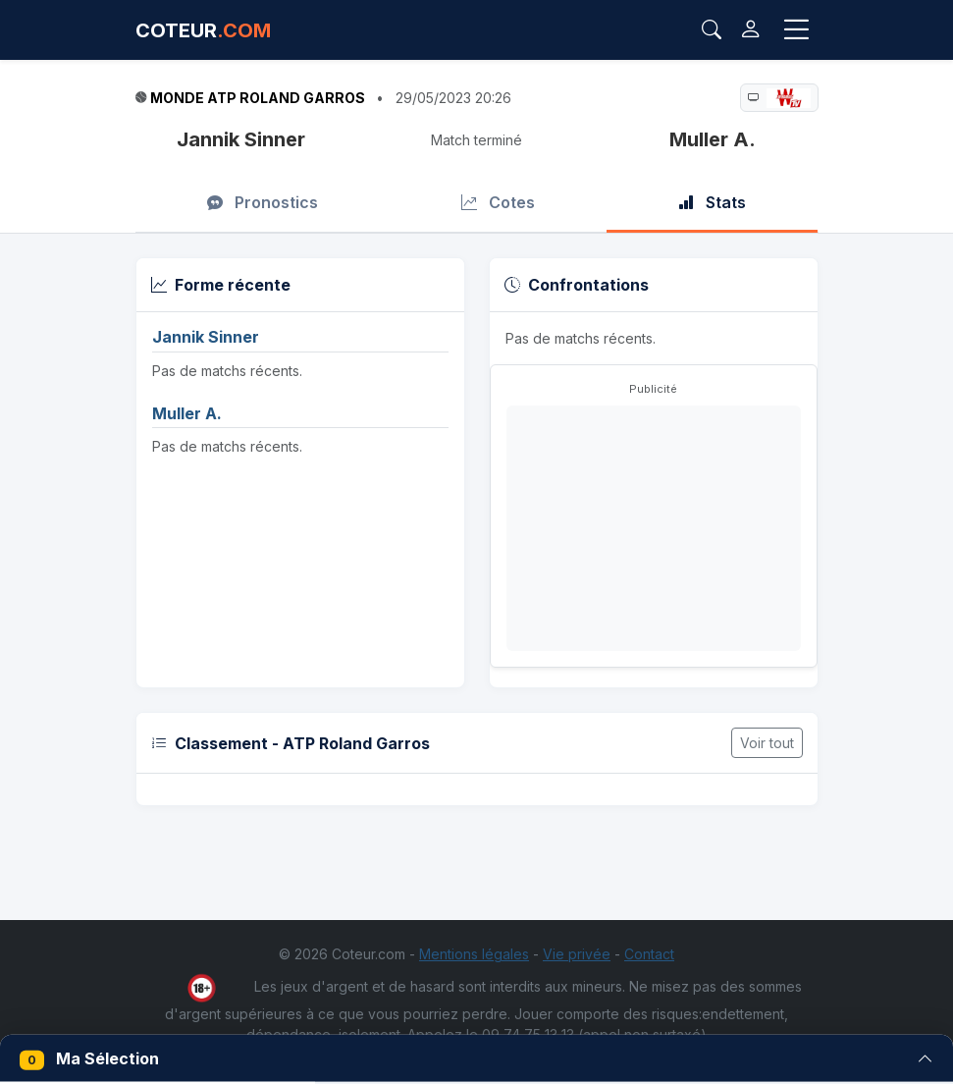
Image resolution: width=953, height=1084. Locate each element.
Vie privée (576, 954)
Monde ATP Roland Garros (257, 97)
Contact (649, 954)
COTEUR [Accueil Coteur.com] (203, 30)
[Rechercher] (711, 30)
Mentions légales (474, 954)
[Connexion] (750, 30)
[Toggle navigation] (796, 30)
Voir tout (767, 742)
